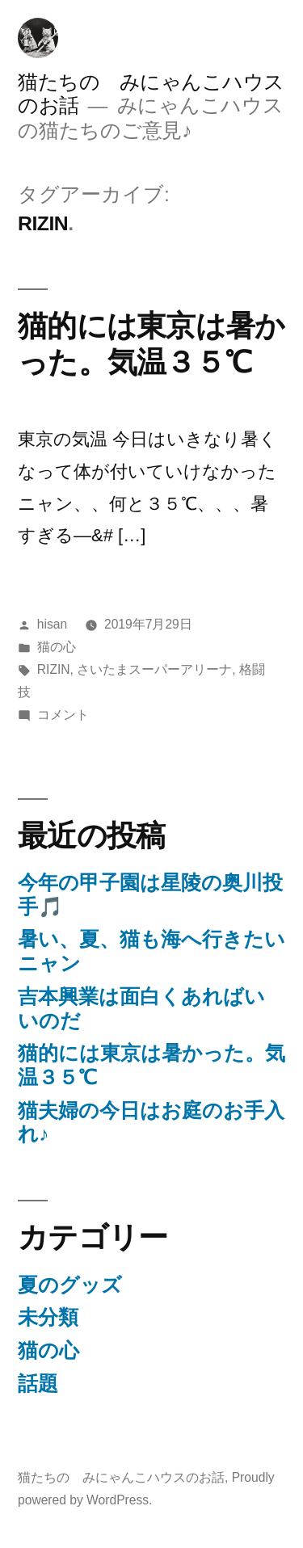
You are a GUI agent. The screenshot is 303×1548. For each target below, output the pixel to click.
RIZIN (53, 669)
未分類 (48, 1317)
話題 (38, 1383)
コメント (63, 714)
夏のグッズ (70, 1285)
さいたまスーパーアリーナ (154, 669)
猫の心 (56, 647)
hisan (52, 624)
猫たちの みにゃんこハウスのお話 (121, 1477)
